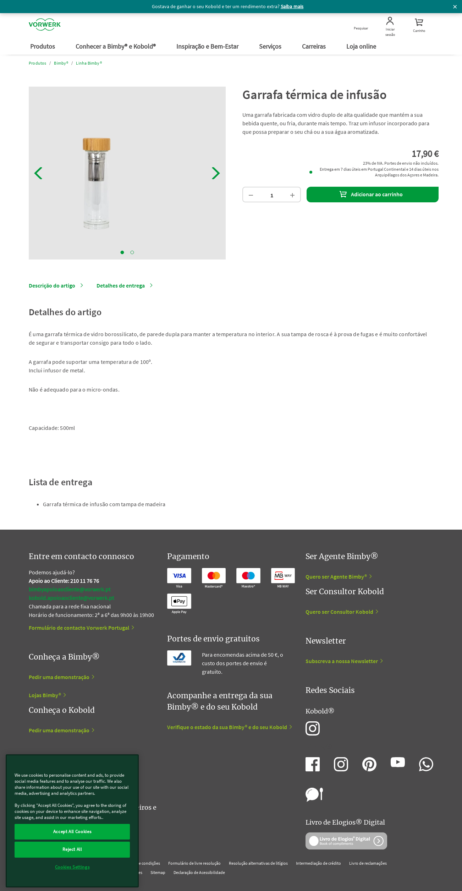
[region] (72, 820)
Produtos (43, 46)
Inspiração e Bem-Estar (208, 46)
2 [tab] (132, 252)
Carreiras (314, 46)
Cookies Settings (72, 867)
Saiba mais (292, 6)
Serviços (271, 46)
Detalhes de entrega (121, 285)
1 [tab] (122, 252)
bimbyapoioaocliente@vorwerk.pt (69, 589)
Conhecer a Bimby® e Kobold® (116, 46)
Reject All (72, 849)
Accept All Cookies (72, 832)
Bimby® (61, 63)
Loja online (362, 46)
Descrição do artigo (52, 285)
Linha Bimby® (88, 63)
